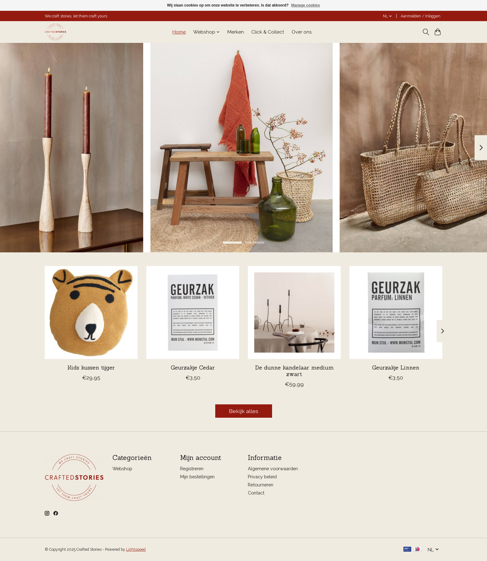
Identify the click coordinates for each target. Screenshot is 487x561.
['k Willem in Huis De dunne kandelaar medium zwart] (294, 312)
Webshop (122, 468)
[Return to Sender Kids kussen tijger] (91, 312)
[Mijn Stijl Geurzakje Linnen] (395, 312)
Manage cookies (305, 5)
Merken (235, 32)
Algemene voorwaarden (273, 468)
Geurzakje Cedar (193, 367)
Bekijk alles (243, 411)
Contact (256, 492)
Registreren (191, 468)
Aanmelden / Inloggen (420, 16)
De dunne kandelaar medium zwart (294, 371)
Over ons (302, 32)
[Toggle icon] (425, 32)
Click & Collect (267, 32)
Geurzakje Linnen (395, 367)
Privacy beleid (262, 476)
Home (179, 32)
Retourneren (260, 484)
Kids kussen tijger (91, 367)
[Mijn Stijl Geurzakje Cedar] (192, 312)
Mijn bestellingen (197, 476)
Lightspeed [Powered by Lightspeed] (136, 549)
